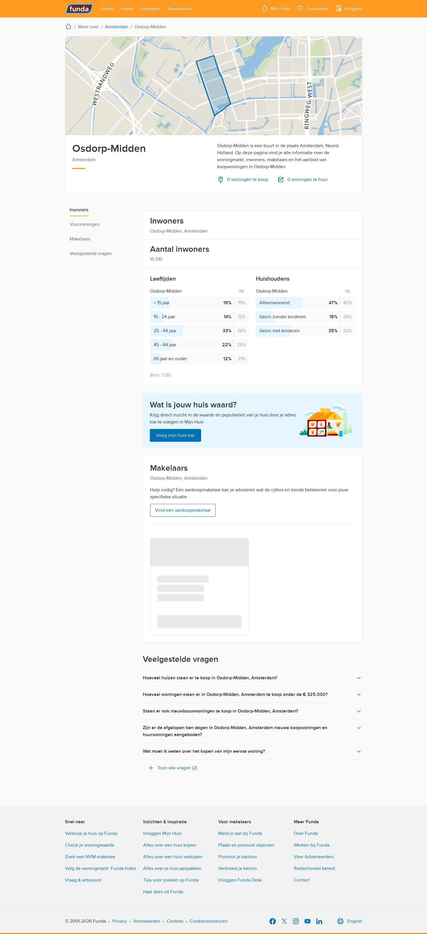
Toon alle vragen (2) (172, 767)
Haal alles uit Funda (163, 892)
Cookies (175, 921)
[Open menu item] (107, 8)
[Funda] (79, 8)
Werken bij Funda (311, 845)
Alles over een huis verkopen (173, 857)
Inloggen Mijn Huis (162, 833)
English (349, 921)
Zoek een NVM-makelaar (90, 857)
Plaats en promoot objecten (246, 845)
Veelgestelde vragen (91, 253)
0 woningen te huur (302, 179)
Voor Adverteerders (314, 857)
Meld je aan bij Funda (240, 833)
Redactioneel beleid (314, 868)
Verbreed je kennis (237, 868)
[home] (69, 26)
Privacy (119, 921)
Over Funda (306, 833)
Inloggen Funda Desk (240, 880)
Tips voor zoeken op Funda (170, 880)
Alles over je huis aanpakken (172, 868)
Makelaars (80, 239)
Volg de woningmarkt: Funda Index (100, 868)
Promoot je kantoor (237, 857)
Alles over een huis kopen (169, 845)
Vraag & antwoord (83, 880)
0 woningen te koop (242, 179)
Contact (302, 880)
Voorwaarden (146, 921)
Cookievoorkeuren (209, 921)
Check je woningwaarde (89, 845)
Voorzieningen (85, 224)
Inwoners (79, 210)
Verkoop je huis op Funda (91, 833)
